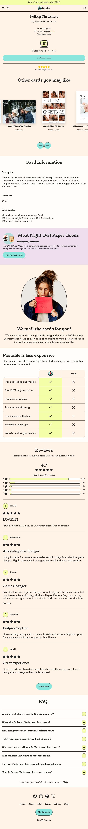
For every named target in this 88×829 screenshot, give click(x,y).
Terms (48, 804)
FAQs (65, 782)
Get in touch (44, 812)
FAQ (39, 804)
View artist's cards (14, 255)
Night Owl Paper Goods (45, 21)
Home (22, 804)
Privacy (57, 804)
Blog (66, 804)
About (31, 804)
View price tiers (44, 34)
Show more (44, 686)
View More (7, 603)
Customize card (44, 58)
